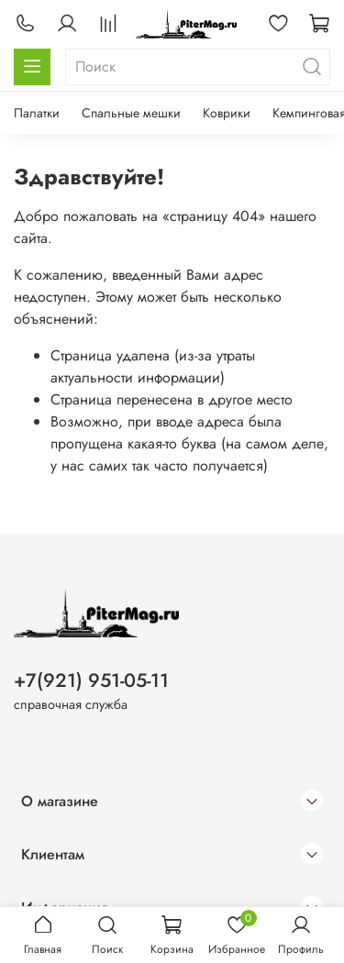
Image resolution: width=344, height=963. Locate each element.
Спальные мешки (131, 113)
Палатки (37, 113)
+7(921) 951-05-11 (91, 680)
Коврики (226, 113)
